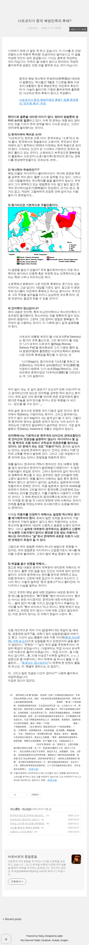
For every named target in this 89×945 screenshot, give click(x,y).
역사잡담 (26, 809)
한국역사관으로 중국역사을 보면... (27, 815)
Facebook (46, 940)
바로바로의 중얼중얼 (22, 856)
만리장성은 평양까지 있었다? (25, 819)
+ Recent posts (12, 919)
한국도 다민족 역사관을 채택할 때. (27, 823)
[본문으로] (33, 769)
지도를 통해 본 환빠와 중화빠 (25, 827)
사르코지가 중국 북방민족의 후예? (44, 21)
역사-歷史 (15, 809)
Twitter (37, 940)
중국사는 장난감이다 (35, 662)
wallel (60, 936)
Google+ (64, 940)
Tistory (41, 936)
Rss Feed (25, 940)
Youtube (55, 940)
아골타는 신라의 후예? (21, 831)
